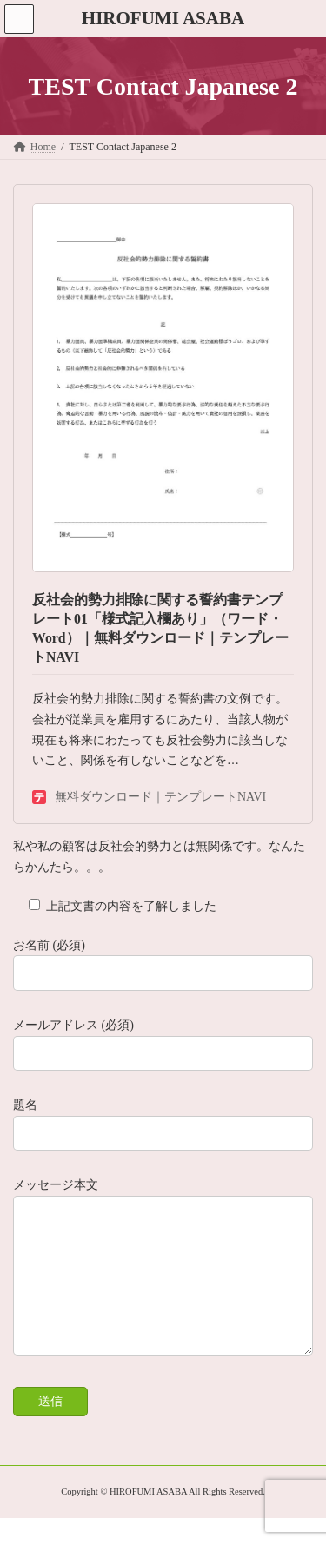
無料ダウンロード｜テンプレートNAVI (149, 797)
